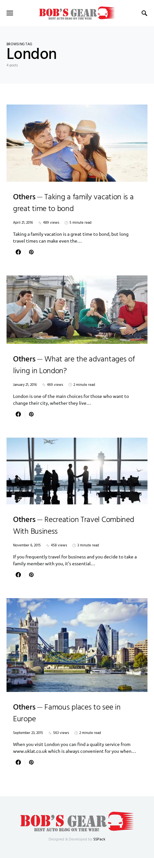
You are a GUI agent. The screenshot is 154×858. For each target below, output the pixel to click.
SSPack (99, 839)
